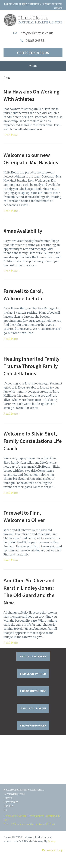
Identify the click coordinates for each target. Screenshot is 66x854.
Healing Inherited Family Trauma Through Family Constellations (31, 366)
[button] (33, 52)
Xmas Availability (23, 230)
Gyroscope (52, 841)
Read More (11, 135)
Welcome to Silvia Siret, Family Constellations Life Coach (33, 441)
